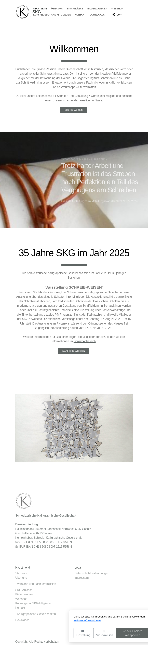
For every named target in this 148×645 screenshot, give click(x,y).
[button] (68, 458)
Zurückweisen (66, 633)
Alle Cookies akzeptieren (95, 633)
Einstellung (46, 633)
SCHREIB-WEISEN (73, 350)
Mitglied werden (74, 109)
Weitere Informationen (49, 620)
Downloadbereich (85, 341)
